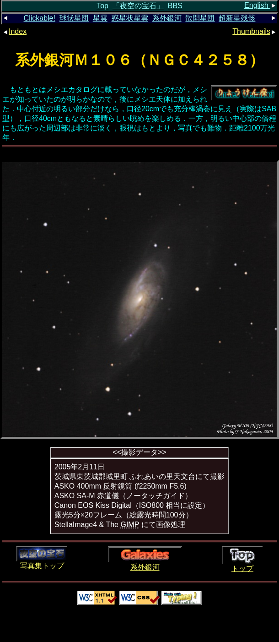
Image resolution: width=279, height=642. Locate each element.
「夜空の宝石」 (138, 6)
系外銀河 (167, 18)
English (260, 5)
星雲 (100, 18)
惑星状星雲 (130, 18)
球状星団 (74, 18)
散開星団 (200, 18)
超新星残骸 (237, 18)
